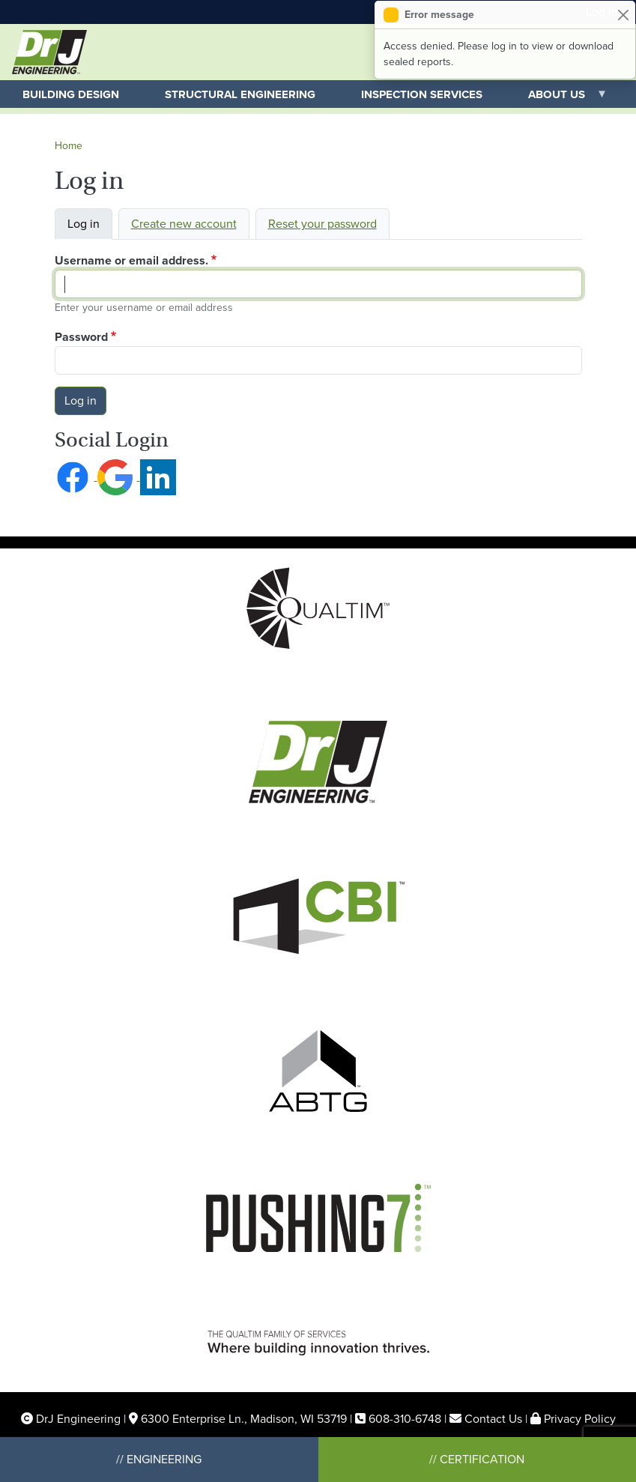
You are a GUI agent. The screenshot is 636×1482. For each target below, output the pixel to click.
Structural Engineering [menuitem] (240, 94)
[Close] (623, 14)
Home (68, 146)
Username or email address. (131, 260)
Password (81, 336)
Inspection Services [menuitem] (421, 94)
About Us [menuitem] (556, 97)
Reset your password (322, 223)
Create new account (184, 223)
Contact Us (493, 1418)
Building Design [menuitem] (70, 94)
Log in (83, 223)
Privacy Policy (580, 1418)
